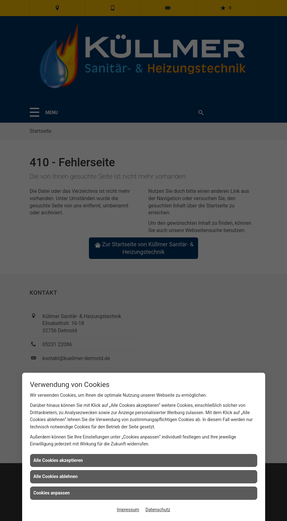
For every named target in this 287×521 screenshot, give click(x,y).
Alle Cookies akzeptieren (58, 460)
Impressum (128, 509)
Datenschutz (158, 509)
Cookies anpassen (52, 492)
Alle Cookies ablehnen (56, 476)
